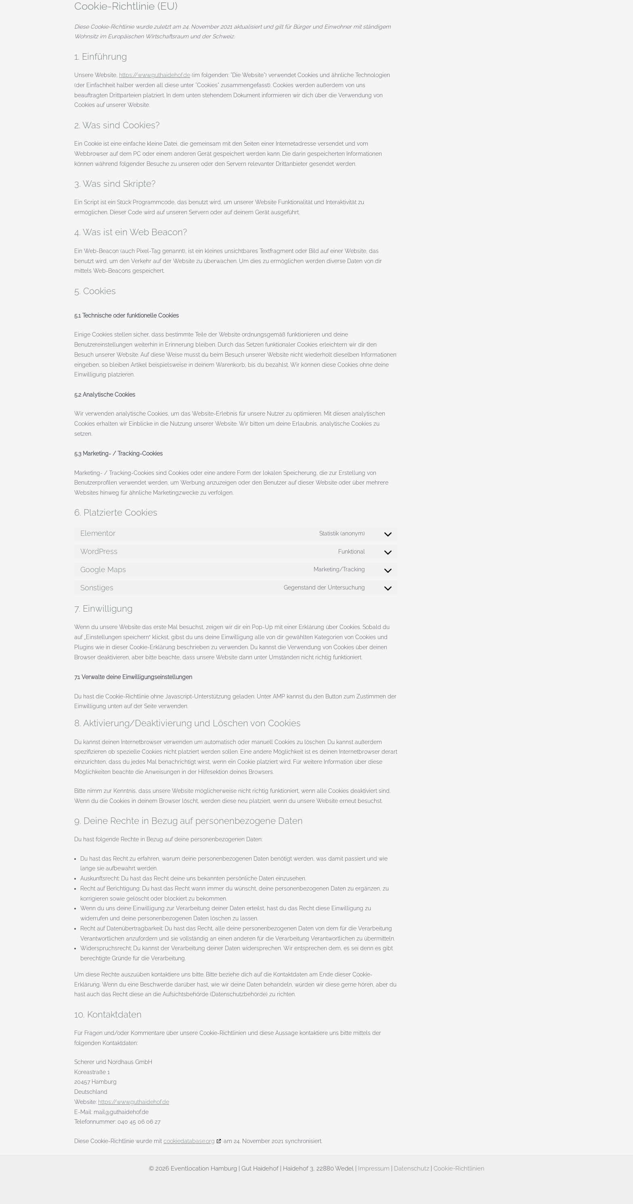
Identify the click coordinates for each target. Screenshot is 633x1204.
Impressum (374, 1168)
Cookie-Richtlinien (459, 1168)
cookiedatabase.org (189, 1141)
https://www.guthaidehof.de (154, 75)
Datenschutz (411, 1168)
